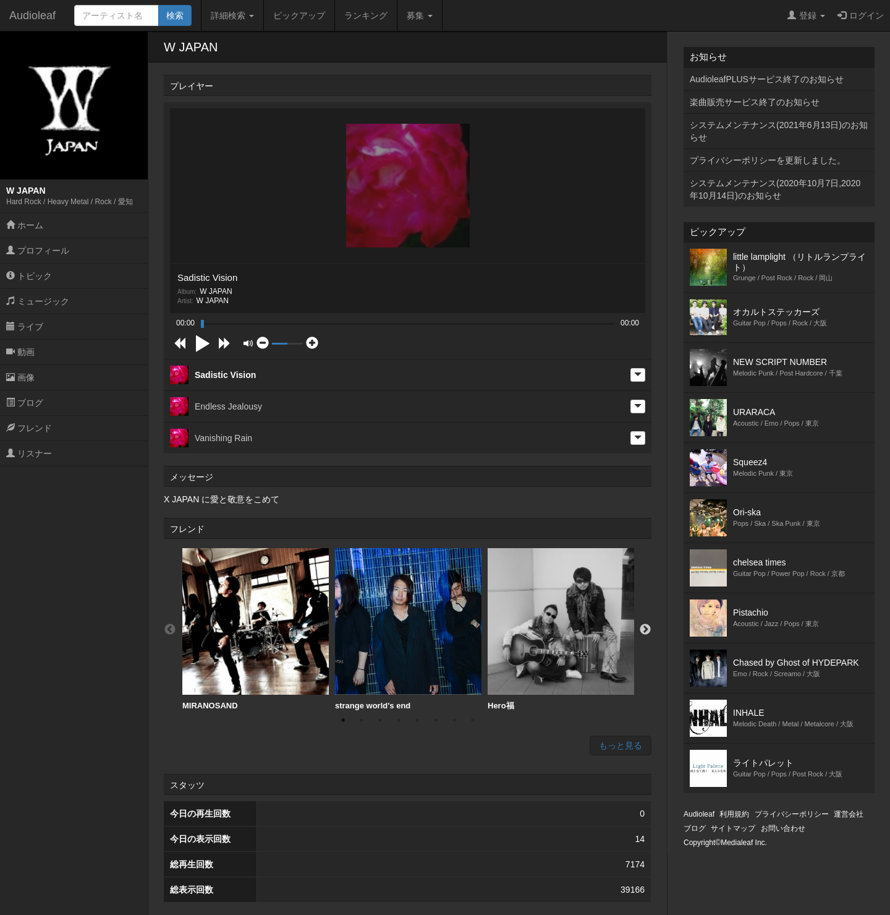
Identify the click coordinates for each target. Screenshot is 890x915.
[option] (255, 629)
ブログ (24, 403)
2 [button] (361, 720)
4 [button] (398, 720)
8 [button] (473, 720)
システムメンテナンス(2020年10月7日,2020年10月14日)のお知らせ (775, 189)
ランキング (366, 15)
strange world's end (408, 629)
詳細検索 (232, 15)
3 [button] (380, 720)
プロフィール (37, 251)
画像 (20, 377)
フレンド (29, 428)
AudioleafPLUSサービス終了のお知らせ (767, 79)
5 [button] (417, 720)
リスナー (29, 453)
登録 (806, 15)
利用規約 (734, 814)
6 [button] (436, 720)
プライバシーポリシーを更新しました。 (768, 160)
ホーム (24, 225)
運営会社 (848, 814)
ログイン (860, 15)
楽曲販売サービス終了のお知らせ (755, 102)
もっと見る (620, 745)
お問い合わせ (783, 828)
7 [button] (454, 720)
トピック (29, 276)
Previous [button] (170, 630)
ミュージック (37, 301)
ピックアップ (299, 15)
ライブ (24, 327)
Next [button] (645, 630)
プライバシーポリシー (792, 814)
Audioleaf (32, 15)
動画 (20, 352)
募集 (420, 15)
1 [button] (343, 720)
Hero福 (561, 629)
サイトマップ (733, 828)
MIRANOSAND (255, 629)
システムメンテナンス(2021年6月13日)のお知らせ (779, 131)
